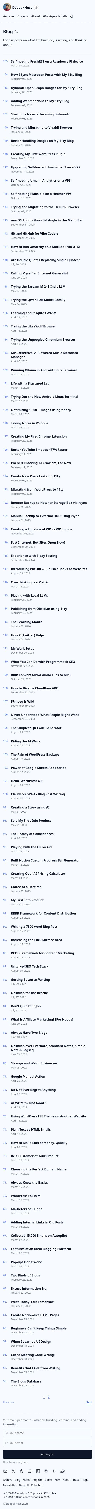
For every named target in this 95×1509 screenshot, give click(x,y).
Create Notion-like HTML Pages (35, 1315)
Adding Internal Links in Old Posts (37, 1222)
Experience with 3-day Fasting (34, 556)
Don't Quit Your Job (26, 1006)
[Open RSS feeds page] (16, 31)
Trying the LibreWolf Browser (33, 326)
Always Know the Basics (29, 1182)
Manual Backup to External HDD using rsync (45, 516)
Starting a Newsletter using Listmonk (40, 114)
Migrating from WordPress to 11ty (37, 489)
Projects (22, 16)
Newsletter (10, 1485)
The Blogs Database (26, 1381)
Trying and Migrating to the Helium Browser (45, 207)
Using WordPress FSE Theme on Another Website (48, 1116)
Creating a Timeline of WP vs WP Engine (41, 529)
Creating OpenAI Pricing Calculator (38, 873)
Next (89, 1402)
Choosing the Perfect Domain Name (39, 1169)
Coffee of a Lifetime (26, 887)
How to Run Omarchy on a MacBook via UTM (45, 247)
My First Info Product (27, 900)
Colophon (37, 1485)
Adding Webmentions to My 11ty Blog (40, 101)
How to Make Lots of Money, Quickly (39, 1143)
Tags (85, 1480)
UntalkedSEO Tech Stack (29, 966)
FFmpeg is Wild (22, 701)
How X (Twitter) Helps (27, 635)
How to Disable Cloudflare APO (35, 688)
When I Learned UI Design (31, 1341)
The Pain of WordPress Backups (35, 754)
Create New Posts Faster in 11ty (35, 476)
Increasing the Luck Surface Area (36, 940)
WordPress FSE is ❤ (25, 1196)
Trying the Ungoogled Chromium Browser (43, 339)
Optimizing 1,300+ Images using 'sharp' (41, 410)
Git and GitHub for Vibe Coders (35, 233)
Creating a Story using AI (30, 807)
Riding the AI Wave (25, 741)
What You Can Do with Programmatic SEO (43, 662)
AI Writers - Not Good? (28, 1103)
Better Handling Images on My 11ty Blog (42, 141)
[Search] (72, 16)
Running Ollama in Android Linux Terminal (44, 370)
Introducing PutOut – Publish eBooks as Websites (49, 569)
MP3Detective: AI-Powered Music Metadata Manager (44, 355)
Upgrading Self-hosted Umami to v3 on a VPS (45, 167)
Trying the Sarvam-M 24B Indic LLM (38, 286)
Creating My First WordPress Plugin (38, 154)
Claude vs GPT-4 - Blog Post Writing (38, 794)
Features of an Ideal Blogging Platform (41, 1249)
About (35, 16)
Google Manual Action (28, 1076)
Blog (17, 1480)
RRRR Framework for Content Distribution (43, 913)
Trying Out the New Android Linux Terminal (44, 396)
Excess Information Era (29, 1288)
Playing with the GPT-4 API (31, 847)
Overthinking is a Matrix (30, 582)
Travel (76, 1480)
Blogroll (24, 1485)
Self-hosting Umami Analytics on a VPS (41, 180)
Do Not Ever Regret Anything (33, 1090)
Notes (26, 1480)
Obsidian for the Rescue (29, 993)
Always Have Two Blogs (29, 1032)
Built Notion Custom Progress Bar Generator (45, 860)
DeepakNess (17, 7)
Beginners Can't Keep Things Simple (39, 1328)
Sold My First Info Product (31, 820)
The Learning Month (26, 622)
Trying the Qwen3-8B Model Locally (38, 300)
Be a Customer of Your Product (35, 1156)
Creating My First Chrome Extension (39, 436)
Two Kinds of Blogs (25, 1275)
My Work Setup (23, 648)
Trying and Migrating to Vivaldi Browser (42, 127)
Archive (8, 16)
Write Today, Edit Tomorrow (32, 1302)
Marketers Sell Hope (26, 1209)
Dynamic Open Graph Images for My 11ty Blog (46, 88)
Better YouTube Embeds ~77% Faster (39, 450)
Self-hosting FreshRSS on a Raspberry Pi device (47, 61)
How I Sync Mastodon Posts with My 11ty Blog (46, 75)
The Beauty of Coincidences (32, 834)
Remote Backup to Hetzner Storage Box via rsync (49, 503)
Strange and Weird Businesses (34, 1063)
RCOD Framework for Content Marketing (42, 953)
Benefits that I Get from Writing (35, 1368)
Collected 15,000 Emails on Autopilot (39, 1235)
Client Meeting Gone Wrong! (33, 1355)
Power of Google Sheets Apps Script (38, 768)
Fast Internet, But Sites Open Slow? (38, 542)
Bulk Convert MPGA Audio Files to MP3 (40, 675)
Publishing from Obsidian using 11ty (39, 609)
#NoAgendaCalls (55, 16)
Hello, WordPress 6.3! (27, 781)
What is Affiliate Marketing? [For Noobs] (42, 1019)
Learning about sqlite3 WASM (34, 313)
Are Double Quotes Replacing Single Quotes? (45, 260)
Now (57, 1480)
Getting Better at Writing (30, 979)
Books (48, 1480)
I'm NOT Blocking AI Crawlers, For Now (41, 463)
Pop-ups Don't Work (26, 1262)
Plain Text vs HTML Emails (31, 1129)
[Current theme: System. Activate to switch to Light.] (36, 7)
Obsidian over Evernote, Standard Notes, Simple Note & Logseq (48, 1048)
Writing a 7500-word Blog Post (34, 926)
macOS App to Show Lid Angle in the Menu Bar (47, 220)
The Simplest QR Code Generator (36, 728)
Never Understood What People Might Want (45, 715)
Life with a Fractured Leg (30, 383)
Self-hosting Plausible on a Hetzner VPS (41, 194)
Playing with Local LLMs (29, 595)
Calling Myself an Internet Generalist (39, 273)
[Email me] (5, 1471)
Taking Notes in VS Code (29, 423)
